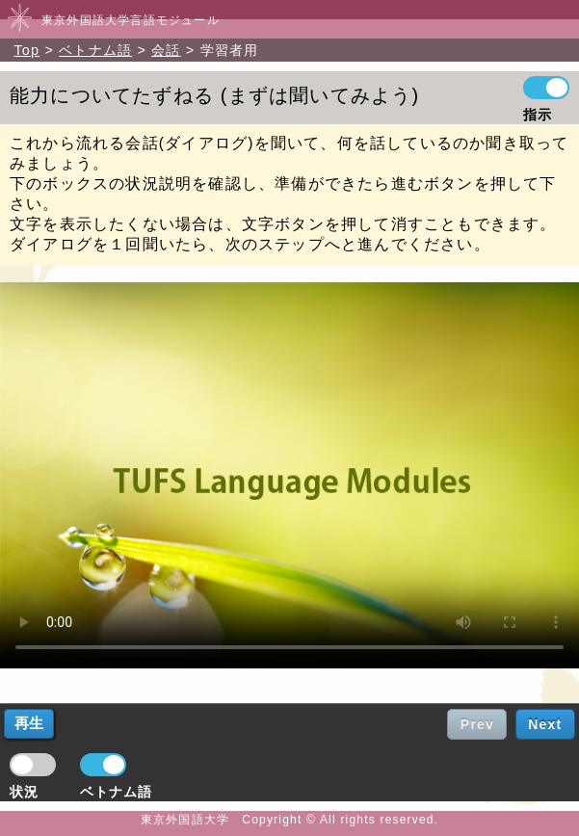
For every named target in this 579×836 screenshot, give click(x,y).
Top (26, 50)
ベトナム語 (95, 50)
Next (545, 724)
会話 (165, 50)
